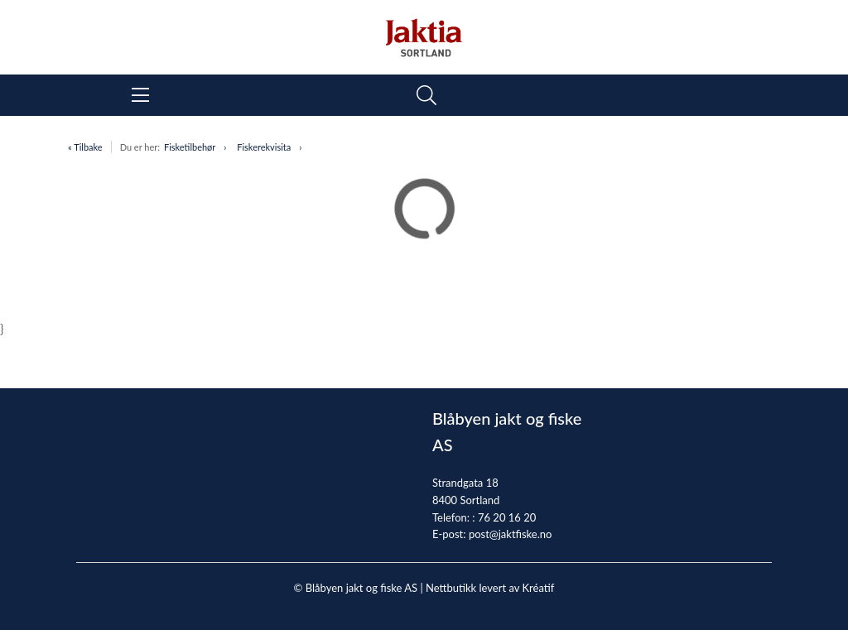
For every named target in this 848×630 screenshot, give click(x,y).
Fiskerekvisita (264, 147)
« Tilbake (85, 147)
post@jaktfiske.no (510, 534)
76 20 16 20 (507, 517)
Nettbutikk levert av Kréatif (490, 587)
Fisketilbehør (189, 147)
